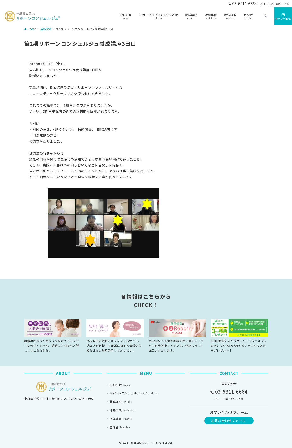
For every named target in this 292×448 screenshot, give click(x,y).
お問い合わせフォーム (228, 420)
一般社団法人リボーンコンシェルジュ (151, 442)
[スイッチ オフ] (265, 16)
